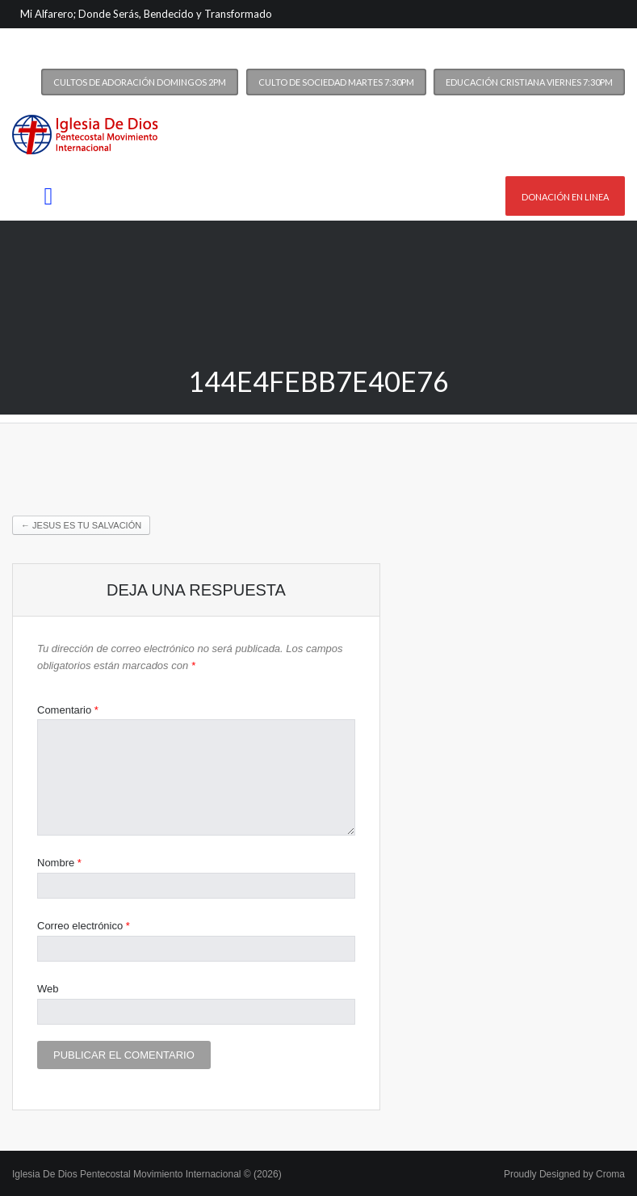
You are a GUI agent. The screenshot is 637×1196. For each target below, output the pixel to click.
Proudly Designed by (564, 1174)
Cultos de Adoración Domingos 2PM (139, 82)
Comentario (67, 710)
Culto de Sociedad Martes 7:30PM (336, 82)
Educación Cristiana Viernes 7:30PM (529, 82)
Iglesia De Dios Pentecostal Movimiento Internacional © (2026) (147, 1174)
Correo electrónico (83, 926)
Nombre (59, 863)
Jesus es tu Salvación (81, 525)
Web (48, 989)
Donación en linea (565, 197)
